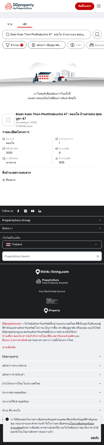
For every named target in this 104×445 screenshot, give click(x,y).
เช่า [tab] (25, 24)
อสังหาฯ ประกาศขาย (52, 365)
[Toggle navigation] (98, 6)
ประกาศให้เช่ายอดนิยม (52, 401)
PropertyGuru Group (52, 220)
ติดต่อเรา (52, 228)
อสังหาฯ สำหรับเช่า (52, 374)
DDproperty (52, 357)
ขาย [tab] (9, 24)
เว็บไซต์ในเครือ (11, 238)
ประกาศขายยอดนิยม (52, 392)
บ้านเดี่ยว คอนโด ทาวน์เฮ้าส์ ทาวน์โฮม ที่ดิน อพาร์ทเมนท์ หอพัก (38, 335)
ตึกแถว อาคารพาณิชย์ (14, 340)
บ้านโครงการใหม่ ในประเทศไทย (52, 383)
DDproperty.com (11, 323)
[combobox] (50, 34)
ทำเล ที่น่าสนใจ (52, 410)
